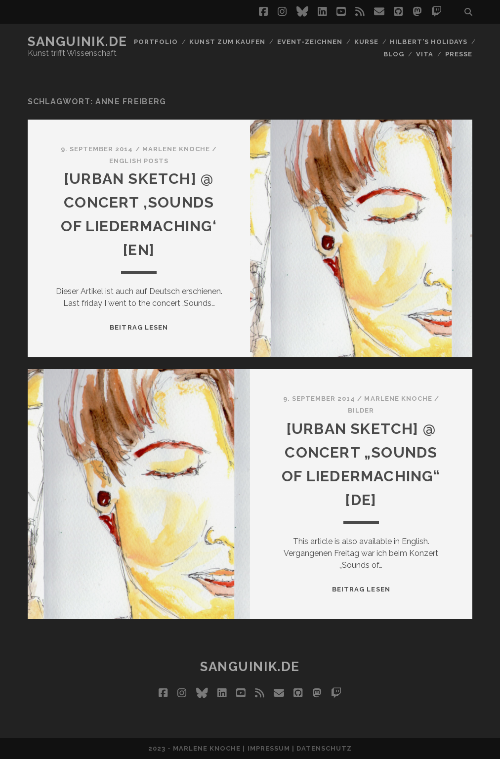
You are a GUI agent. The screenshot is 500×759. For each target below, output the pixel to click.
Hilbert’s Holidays (428, 41)
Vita (424, 54)
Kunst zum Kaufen (227, 41)
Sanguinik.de (77, 41)
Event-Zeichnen (310, 41)
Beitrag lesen (139, 327)
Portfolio (156, 41)
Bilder (361, 410)
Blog (393, 54)
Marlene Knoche (176, 149)
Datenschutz (324, 748)
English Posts (138, 161)
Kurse (366, 41)
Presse (458, 54)
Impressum (269, 748)
